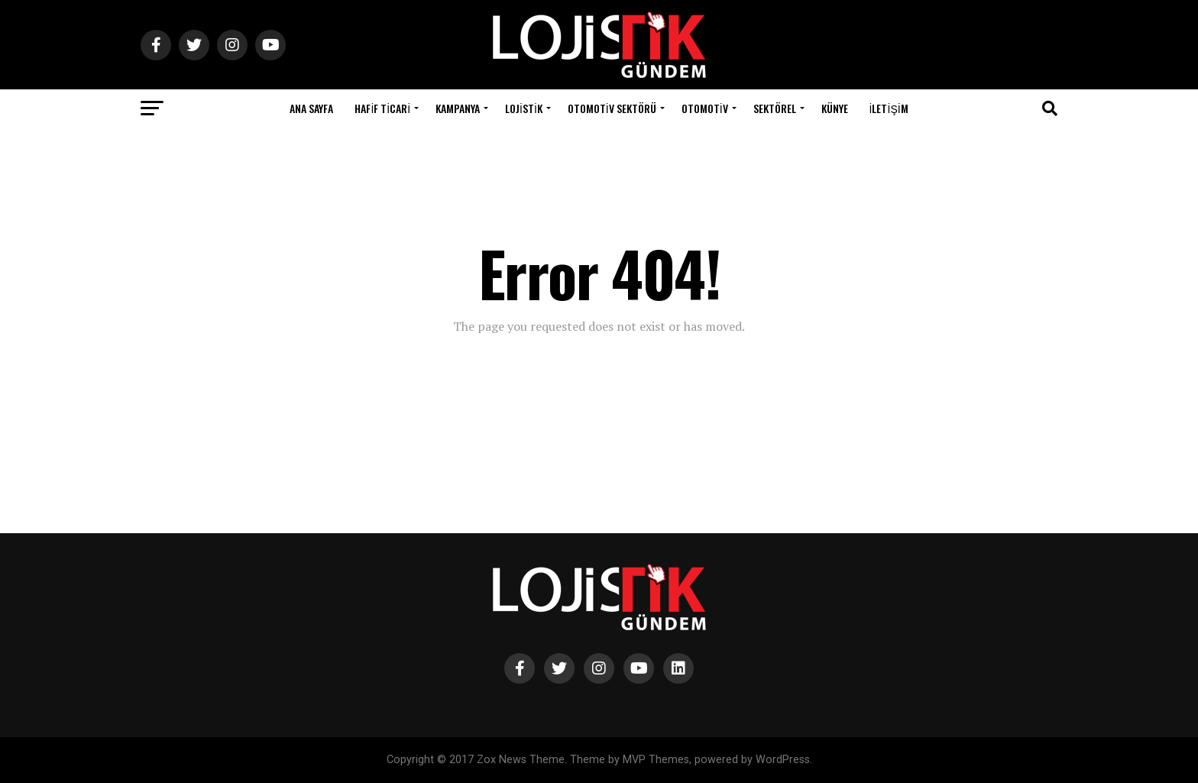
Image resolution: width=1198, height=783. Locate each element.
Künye (834, 108)
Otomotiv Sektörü (612, 108)
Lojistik (523, 108)
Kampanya (457, 108)
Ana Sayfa (311, 108)
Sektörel (774, 108)
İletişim (888, 108)
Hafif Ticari (382, 108)
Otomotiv (705, 108)
